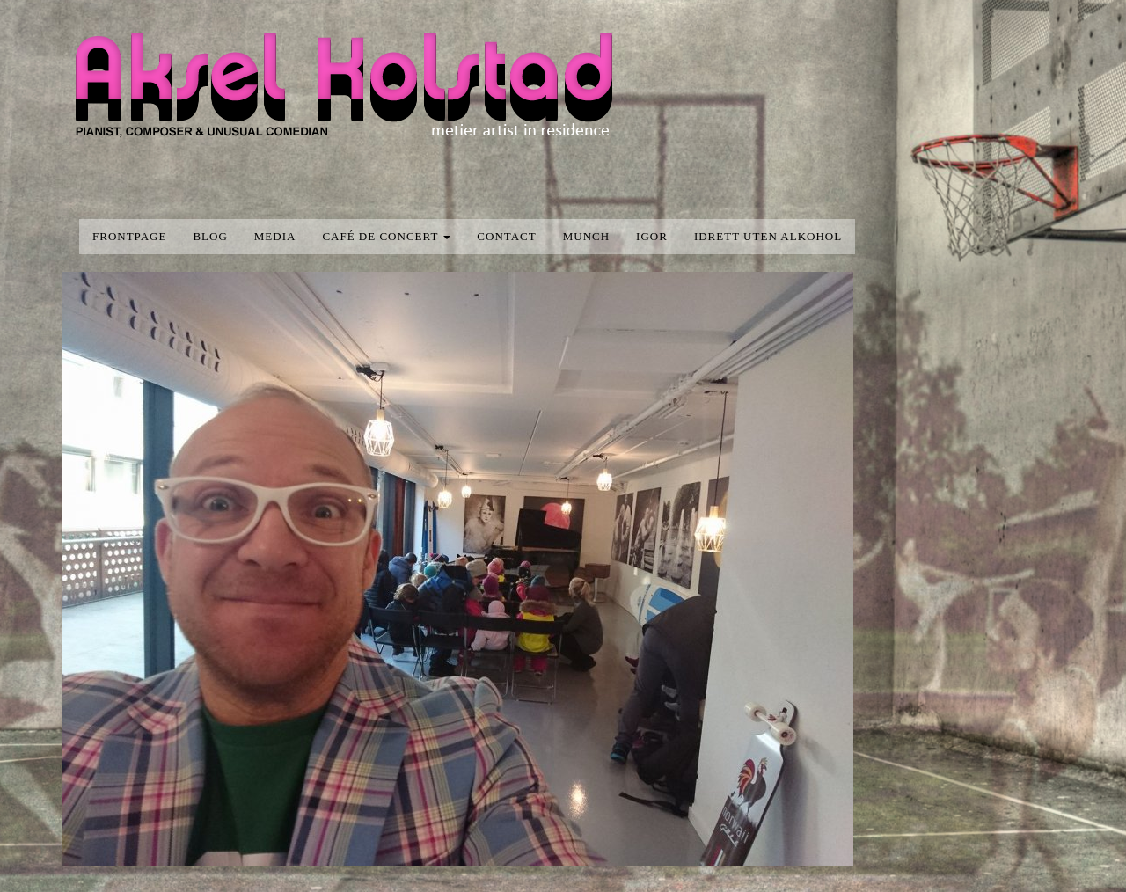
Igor (652, 236)
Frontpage (129, 236)
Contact (506, 236)
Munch (586, 236)
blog (210, 236)
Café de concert (386, 236)
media (275, 236)
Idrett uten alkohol (768, 236)
